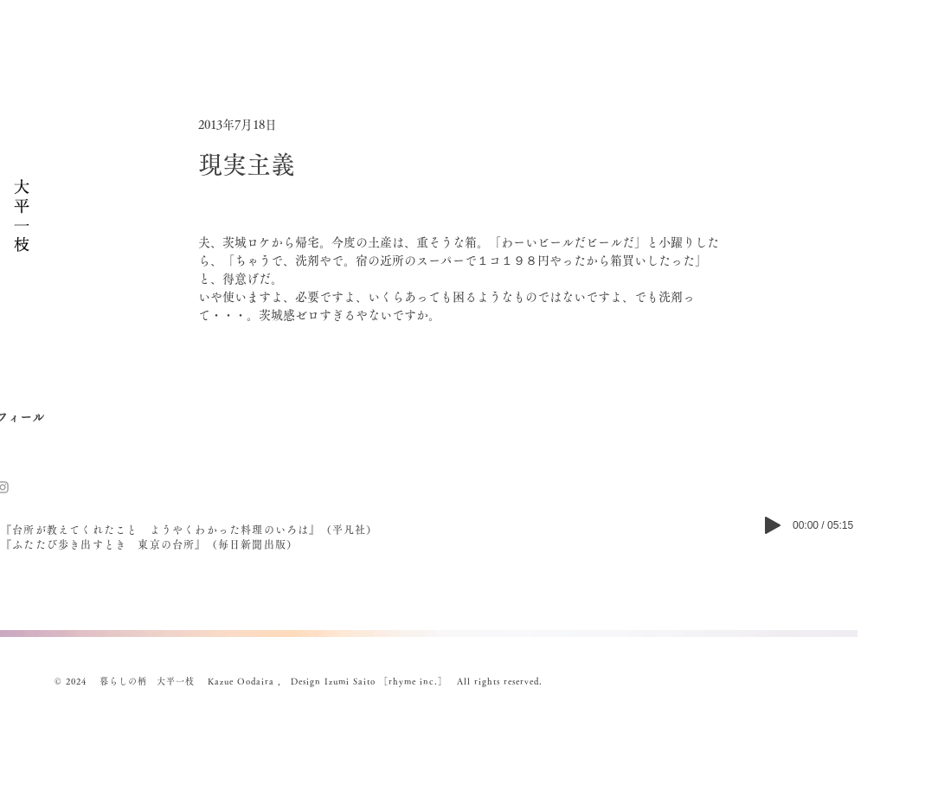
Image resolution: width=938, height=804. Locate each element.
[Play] (773, 525)
